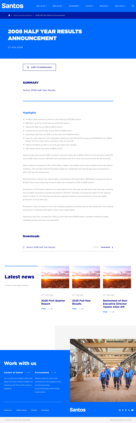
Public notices (22, 410)
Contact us (8, 410)
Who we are (41, 6)
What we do (58, 6)
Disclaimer (45, 410)
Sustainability (74, 6)
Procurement (42, 372)
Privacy (34, 410)
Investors (90, 6)
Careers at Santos (13, 372)
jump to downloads (39, 67)
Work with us (120, 6)
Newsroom (104, 6)
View (43, 309)
